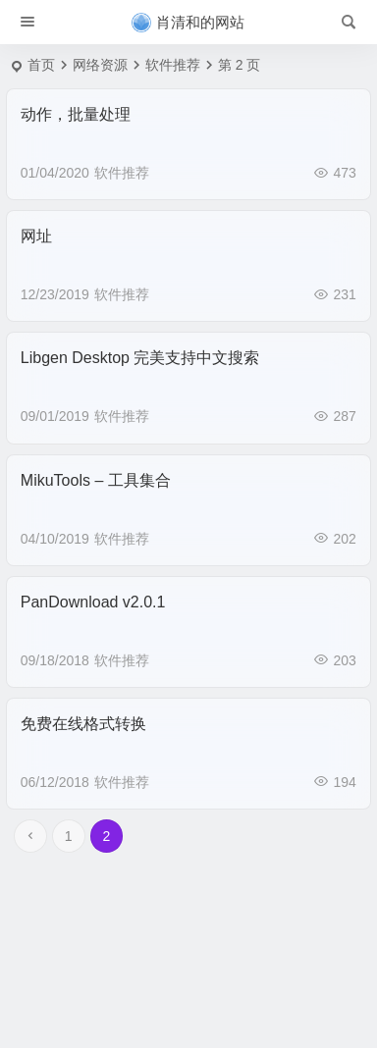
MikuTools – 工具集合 (96, 480)
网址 (36, 236)
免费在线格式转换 (83, 723)
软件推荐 (121, 173)
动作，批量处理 (76, 114)
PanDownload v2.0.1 (93, 602)
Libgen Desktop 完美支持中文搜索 (140, 357)
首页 (41, 65)
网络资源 (100, 65)
